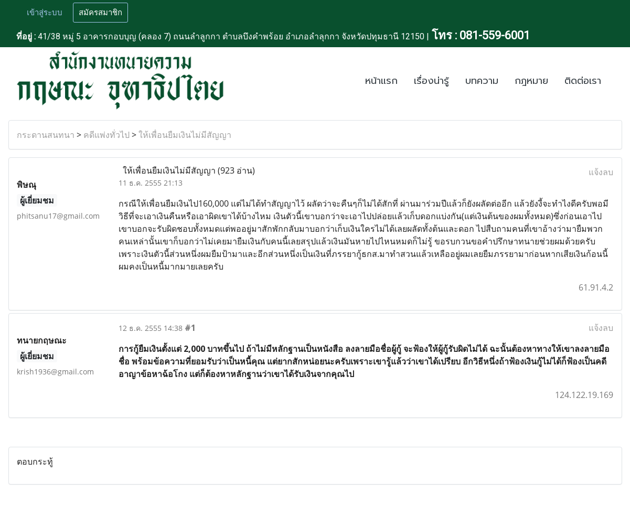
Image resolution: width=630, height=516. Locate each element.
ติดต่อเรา (582, 80)
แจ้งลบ (601, 172)
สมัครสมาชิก (100, 12)
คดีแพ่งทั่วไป (106, 135)
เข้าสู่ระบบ (44, 12)
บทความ (481, 80)
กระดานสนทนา (45, 135)
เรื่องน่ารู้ (431, 80)
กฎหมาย (531, 80)
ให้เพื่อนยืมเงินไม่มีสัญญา (184, 135)
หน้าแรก (381, 80)
